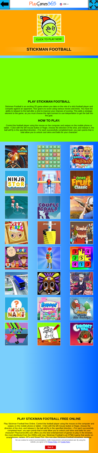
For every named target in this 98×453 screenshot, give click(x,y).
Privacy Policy (52, 442)
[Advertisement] (49, 81)
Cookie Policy (65, 442)
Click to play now (49, 39)
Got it (50, 447)
